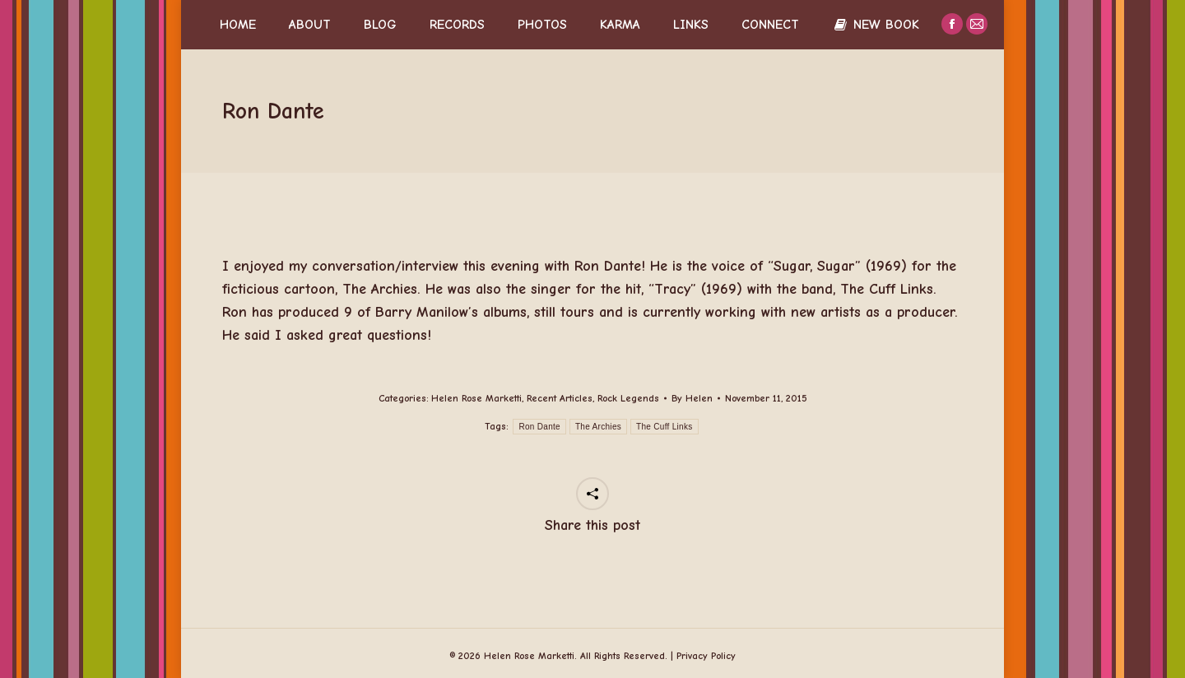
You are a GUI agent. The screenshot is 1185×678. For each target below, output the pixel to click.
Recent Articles (559, 398)
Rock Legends (628, 398)
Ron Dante (539, 426)
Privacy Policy (706, 656)
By (692, 398)
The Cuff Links (664, 426)
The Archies (598, 426)
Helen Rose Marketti (476, 398)
